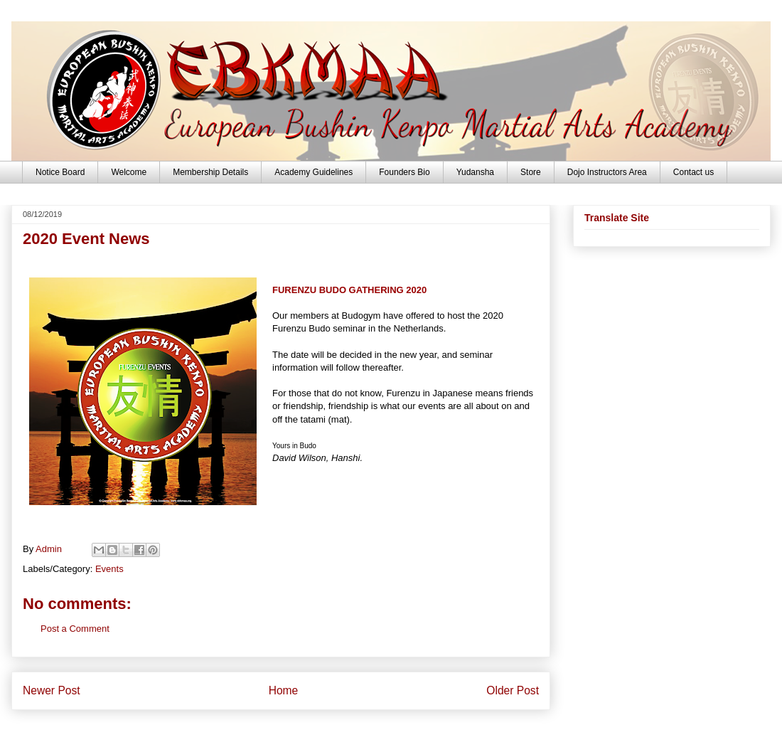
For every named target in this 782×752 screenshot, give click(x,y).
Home (284, 690)
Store (530, 172)
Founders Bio (404, 172)
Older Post (512, 690)
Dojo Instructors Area (607, 172)
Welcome (128, 172)
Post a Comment (75, 628)
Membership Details (210, 172)
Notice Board (60, 172)
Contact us (693, 172)
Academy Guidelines (313, 172)
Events (109, 568)
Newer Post (51, 690)
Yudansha (475, 172)
